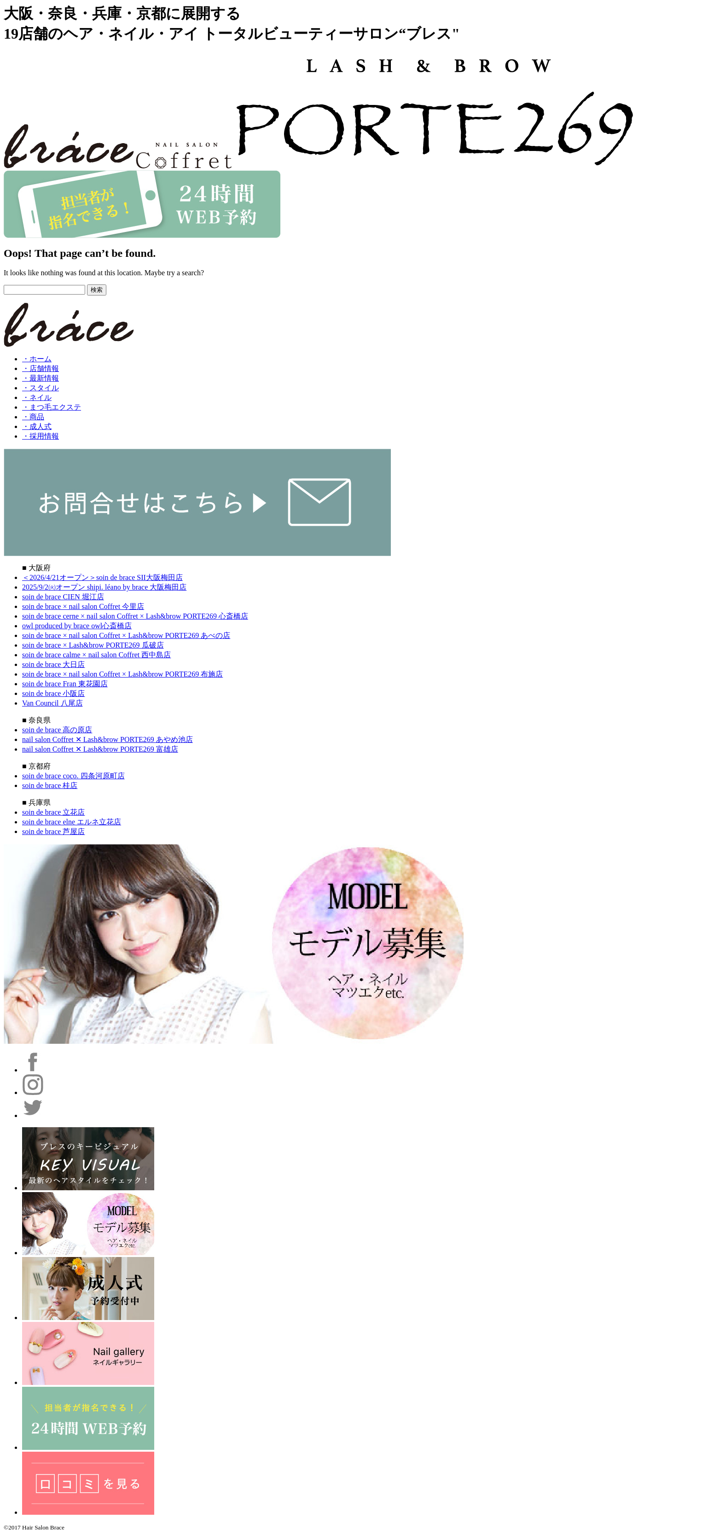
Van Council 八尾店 (52, 703)
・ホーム (37, 359)
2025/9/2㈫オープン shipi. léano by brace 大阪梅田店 (104, 587)
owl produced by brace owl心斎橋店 (77, 626)
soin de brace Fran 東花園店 (65, 684)
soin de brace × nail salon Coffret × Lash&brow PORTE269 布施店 (122, 674)
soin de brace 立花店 (53, 812)
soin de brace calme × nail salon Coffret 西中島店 (96, 655)
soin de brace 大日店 (53, 664)
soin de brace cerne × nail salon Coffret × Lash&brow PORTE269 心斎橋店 (135, 616)
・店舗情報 (40, 368)
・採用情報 (40, 436)
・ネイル (37, 397)
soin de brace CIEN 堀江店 (63, 597)
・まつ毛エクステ (51, 407)
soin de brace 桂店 (49, 785)
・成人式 (37, 426)
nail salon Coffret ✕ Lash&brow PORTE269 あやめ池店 (107, 739)
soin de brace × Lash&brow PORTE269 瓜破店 (93, 645)
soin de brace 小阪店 (53, 693)
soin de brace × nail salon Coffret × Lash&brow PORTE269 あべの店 (126, 635)
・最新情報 (40, 378)
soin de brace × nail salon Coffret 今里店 (83, 606)
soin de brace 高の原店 (57, 730)
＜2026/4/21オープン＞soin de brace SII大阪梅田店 (102, 577)
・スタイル (40, 388)
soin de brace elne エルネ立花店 (71, 822)
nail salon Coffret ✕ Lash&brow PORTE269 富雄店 (100, 749)
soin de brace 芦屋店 (53, 831)
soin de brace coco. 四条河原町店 (73, 776)
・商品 (33, 417)
